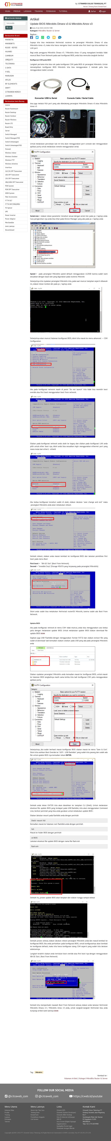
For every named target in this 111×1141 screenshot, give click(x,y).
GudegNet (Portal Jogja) (64, 1126)
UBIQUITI (9, 59)
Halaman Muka (9, 1110)
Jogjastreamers (61, 1124)
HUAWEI (8, 51)
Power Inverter (10, 215)
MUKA (7, 11)
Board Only (9, 127)
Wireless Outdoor (11, 156)
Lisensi (7, 105)
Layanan (7, 1117)
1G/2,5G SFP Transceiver (13, 171)
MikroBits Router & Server (49, 30)
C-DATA (8, 67)
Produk (7, 1112)
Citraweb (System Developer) (66, 1112)
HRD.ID (59, 1119)
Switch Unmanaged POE (13, 145)
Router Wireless (10, 120)
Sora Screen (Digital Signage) (66, 1121)
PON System (9, 186)
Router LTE (9, 123)
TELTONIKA (10, 63)
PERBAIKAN (51, 11)
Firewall (8, 149)
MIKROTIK (9, 39)
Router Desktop (10, 112)
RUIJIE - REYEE (11, 47)
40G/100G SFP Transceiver (14, 182)
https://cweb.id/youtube (85, 1096)
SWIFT (7, 88)
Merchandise (9, 222)
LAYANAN (27, 11)
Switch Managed (11, 134)
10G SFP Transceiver (12, 175)
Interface (8, 167)
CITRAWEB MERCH (13, 92)
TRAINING (39, 11)
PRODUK (16, 11)
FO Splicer (8, 208)
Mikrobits (39, 1072)
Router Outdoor (10, 116)
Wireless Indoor (10, 153)
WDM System (9, 193)
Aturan (85, 7)
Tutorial (7, 1121)
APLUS (8, 79)
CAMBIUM (9, 55)
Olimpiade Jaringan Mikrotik (65, 1128)
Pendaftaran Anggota (37, 1117)
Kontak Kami (102, 7)
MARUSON (9, 75)
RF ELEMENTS (11, 84)
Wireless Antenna (11, 164)
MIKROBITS (10, 43)
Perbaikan (8, 1119)
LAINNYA (8, 96)
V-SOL (7, 71)
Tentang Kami (93, 7)
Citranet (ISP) (61, 1110)
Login (102, 11)
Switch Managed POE (12, 138)
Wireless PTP (10, 160)
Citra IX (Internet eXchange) (66, 1117)
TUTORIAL (63, 11)
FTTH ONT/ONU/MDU (12, 204)
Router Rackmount (11, 109)
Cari (9, 28)
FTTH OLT (8, 201)
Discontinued (9, 230)
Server (7, 131)
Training (7, 1115)
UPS (6, 212)
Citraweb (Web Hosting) (64, 1115)
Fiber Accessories (11, 197)
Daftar (92, 11)
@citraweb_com (16, 1096)
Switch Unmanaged (12, 142)
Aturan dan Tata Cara (37, 1110)
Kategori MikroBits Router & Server (93, 1078)
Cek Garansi (34, 1119)
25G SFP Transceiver (12, 178)
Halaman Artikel (70, 1078)
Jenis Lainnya (9, 226)
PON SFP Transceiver (12, 189)
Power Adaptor (10, 219)
